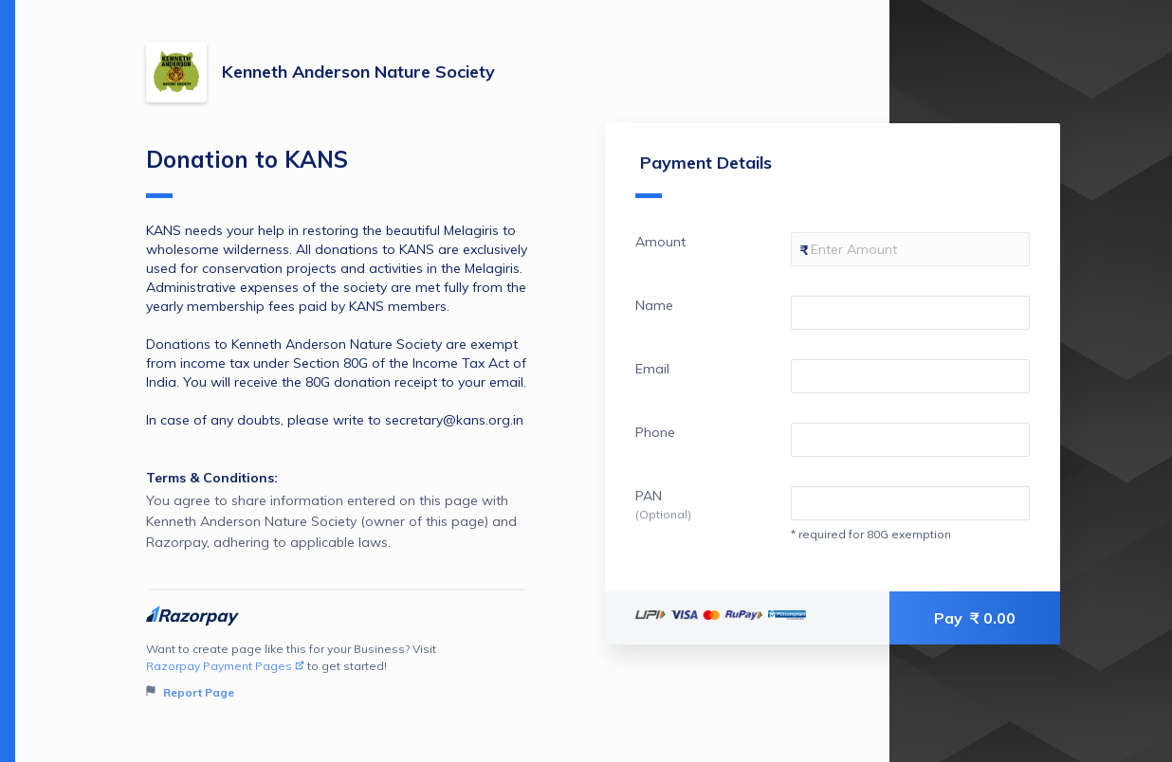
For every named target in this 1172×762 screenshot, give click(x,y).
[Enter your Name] (910, 313)
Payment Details (703, 175)
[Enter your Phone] (910, 440)
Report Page (190, 692)
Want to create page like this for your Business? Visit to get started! (338, 671)
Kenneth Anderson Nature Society (358, 71)
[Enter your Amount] (910, 249)
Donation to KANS (247, 171)
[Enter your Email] (910, 376)
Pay (975, 617)
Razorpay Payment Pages (225, 666)
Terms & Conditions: (212, 477)
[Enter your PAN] (910, 503)
